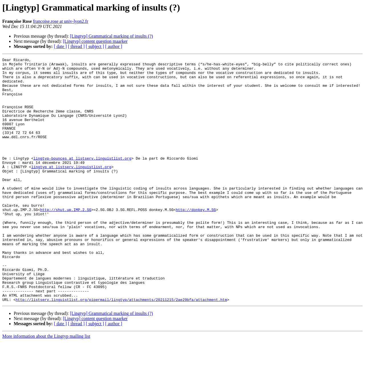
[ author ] (113, 46)
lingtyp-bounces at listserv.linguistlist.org (82, 178)
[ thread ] (76, 46)
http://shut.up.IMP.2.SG (65, 240)
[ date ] (60, 46)
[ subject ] (95, 46)
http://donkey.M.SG (196, 240)
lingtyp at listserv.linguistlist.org (71, 189)
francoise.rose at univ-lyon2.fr (60, 21)
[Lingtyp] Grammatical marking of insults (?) (111, 36)
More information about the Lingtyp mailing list (46, 385)
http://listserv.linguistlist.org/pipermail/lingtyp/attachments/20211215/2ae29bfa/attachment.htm (121, 348)
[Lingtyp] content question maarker (95, 41)
